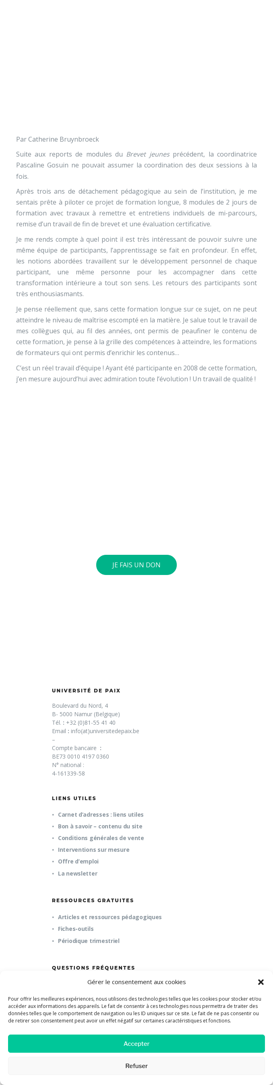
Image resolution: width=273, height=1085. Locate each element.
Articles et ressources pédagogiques (110, 917)
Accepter (137, 1043)
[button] (261, 982)
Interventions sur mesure (93, 849)
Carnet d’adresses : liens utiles (101, 814)
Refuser (136, 1066)
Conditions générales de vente (101, 838)
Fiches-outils (75, 928)
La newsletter (77, 873)
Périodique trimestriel (89, 941)
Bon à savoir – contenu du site (100, 826)
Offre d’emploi (78, 861)
